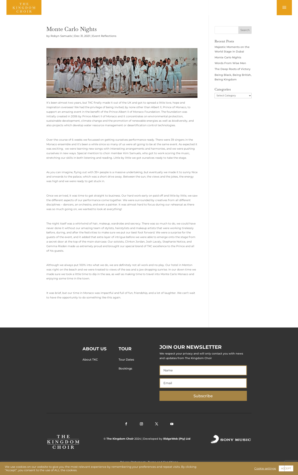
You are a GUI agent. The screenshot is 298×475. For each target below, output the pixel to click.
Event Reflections (104, 36)
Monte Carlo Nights (228, 57)
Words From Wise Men (230, 63)
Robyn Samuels (61, 36)
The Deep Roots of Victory (232, 69)
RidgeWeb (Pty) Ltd (176, 438)
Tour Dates (126, 359)
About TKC (90, 359)
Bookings (125, 368)
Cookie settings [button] (265, 468)
